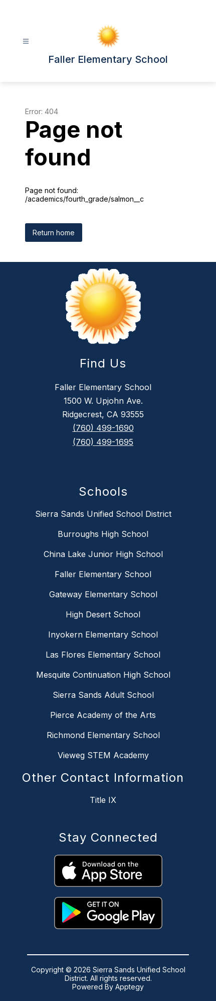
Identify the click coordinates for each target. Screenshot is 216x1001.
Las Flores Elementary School (103, 655)
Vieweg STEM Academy (103, 755)
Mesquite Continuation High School (103, 675)
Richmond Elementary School (103, 735)
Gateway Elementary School (103, 594)
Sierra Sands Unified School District (103, 514)
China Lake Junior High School (103, 554)
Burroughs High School (103, 534)
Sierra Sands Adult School (103, 695)
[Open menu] (26, 41)
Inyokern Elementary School (103, 634)
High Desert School (103, 614)
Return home (54, 232)
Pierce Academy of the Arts (103, 715)
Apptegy (129, 986)
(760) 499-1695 (103, 442)
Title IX (103, 800)
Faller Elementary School (103, 574)
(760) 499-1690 (103, 428)
